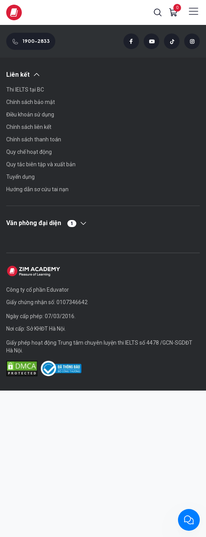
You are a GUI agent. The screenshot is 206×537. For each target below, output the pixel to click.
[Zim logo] (14, 12)
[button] (157, 12)
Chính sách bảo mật (30, 102)
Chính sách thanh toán (33, 139)
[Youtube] (151, 41)
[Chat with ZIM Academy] (189, 520)
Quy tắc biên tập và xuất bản (41, 164)
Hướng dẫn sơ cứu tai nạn (37, 189)
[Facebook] (131, 41)
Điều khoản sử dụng (30, 114)
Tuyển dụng (20, 177)
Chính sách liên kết (28, 127)
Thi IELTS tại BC (25, 89)
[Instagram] (192, 41)
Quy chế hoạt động (29, 152)
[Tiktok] (172, 41)
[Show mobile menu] (193, 11)
